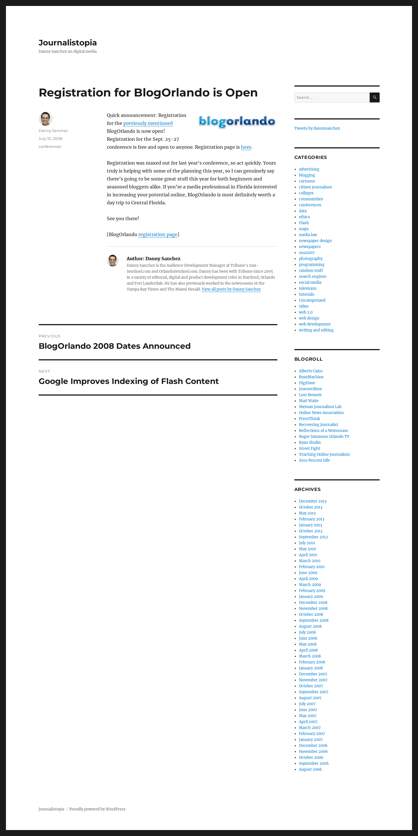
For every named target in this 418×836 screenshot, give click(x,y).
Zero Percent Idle (314, 460)
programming (312, 264)
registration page (157, 234)
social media (310, 282)
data (303, 211)
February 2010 (312, 566)
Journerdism (310, 389)
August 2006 (310, 769)
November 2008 (313, 608)
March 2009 (310, 584)
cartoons (307, 181)
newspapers (310, 246)
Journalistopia (68, 42)
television (308, 288)
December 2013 (313, 501)
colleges (306, 193)
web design (309, 318)
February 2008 (312, 662)
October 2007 (311, 686)
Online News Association (321, 412)
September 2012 (313, 537)
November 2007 (313, 680)
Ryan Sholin (310, 442)
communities (311, 199)
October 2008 (311, 614)
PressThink (309, 418)
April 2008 (308, 650)
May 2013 (307, 513)
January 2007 (311, 739)
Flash (304, 222)
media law (308, 234)
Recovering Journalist (318, 424)
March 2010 (309, 560)
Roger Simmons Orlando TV (324, 436)
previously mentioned (148, 123)
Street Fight (309, 448)
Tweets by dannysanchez (317, 128)
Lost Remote (310, 394)
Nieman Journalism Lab (320, 406)
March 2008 (310, 656)
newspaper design (315, 240)
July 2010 (307, 543)
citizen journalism (315, 187)
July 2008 (307, 632)
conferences (50, 146)
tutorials (306, 294)
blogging (307, 175)
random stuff (311, 270)
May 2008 (308, 644)
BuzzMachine (311, 377)
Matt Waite (309, 400)
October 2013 (310, 507)
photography (311, 258)
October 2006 (311, 757)
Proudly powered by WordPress (97, 809)
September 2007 (313, 692)
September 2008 (313, 620)
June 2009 (308, 572)
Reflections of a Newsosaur (323, 430)
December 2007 (313, 674)
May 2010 (307, 549)
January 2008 (311, 668)
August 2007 (310, 698)
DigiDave (307, 383)
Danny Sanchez (53, 130)
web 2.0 (306, 312)
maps (304, 228)
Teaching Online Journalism (324, 454)
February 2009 (312, 590)
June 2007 (308, 709)
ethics (304, 217)
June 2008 (308, 638)
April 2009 (308, 578)
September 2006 (314, 763)
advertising (309, 169)
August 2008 (310, 626)
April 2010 (308, 555)
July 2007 (307, 703)
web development (315, 324)
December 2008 (313, 602)
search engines (313, 276)
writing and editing (316, 330)
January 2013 (310, 525)
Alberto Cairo (311, 371)
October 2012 (311, 531)
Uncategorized (312, 300)
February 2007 (312, 733)
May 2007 (308, 715)
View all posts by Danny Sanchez (231, 289)
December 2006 (313, 745)
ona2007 (307, 252)
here (246, 147)
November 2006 (313, 751)
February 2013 (311, 519)
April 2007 (308, 721)
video (304, 306)
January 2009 (311, 596)
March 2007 (310, 727)
